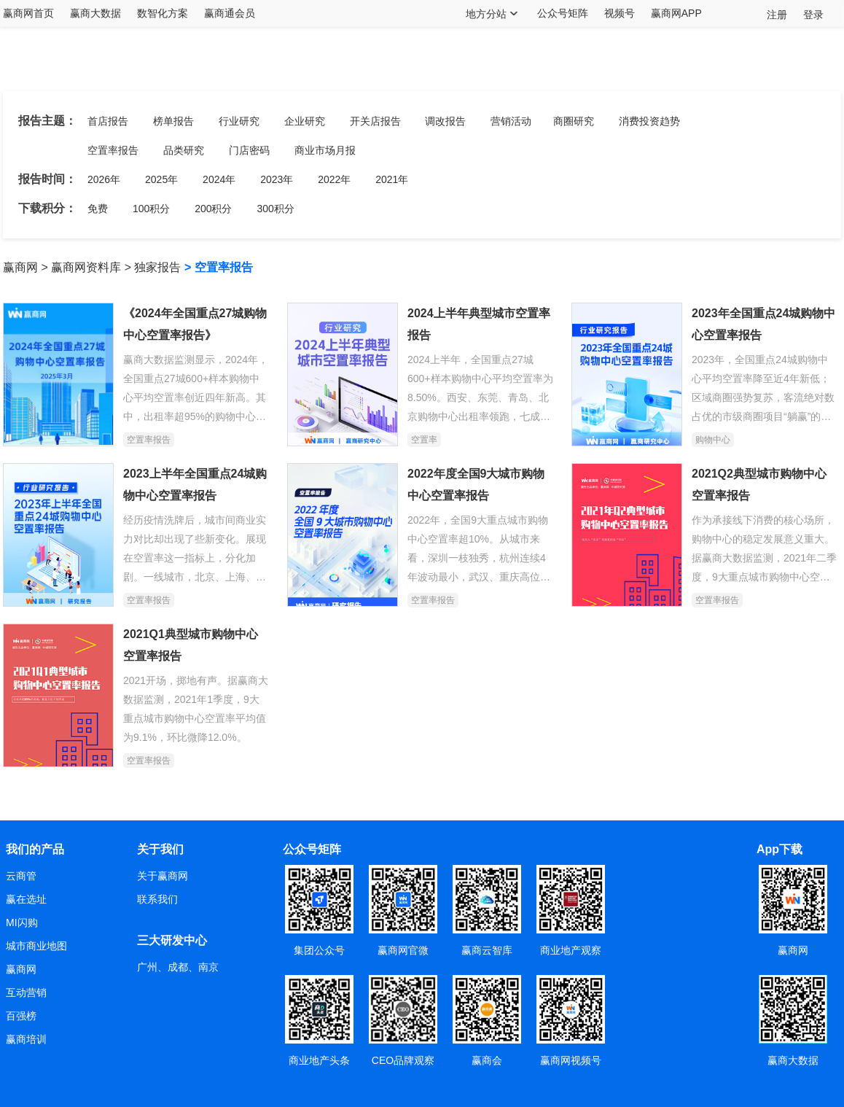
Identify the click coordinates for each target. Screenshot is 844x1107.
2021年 (391, 179)
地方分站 (486, 14)
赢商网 (20, 267)
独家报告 (157, 267)
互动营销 (26, 992)
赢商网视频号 (570, 1060)
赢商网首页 (28, 13)
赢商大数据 (95, 13)
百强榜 (21, 1016)
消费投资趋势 (649, 121)
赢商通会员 (229, 13)
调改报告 (445, 121)
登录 (813, 14)
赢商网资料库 (86, 267)
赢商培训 (26, 1039)
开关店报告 (375, 121)
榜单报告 (173, 121)
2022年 (334, 179)
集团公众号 (319, 950)
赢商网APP (676, 13)
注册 (777, 14)
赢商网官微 (403, 950)
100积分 (151, 208)
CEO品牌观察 (403, 1060)
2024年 (219, 179)
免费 (97, 208)
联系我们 (157, 899)
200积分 (213, 208)
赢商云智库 (486, 950)
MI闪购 (22, 922)
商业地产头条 (319, 1060)
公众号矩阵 (562, 13)
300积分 (275, 208)
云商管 (21, 876)
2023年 (276, 179)
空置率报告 (112, 150)
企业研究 (304, 121)
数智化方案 (162, 13)
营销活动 (511, 121)
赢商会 (487, 1060)
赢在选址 (26, 899)
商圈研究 (573, 121)
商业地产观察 (570, 950)
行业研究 (239, 121)
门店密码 (249, 150)
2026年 (103, 179)
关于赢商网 (162, 876)
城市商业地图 (36, 946)
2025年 (161, 179)
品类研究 (183, 150)
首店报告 (107, 121)
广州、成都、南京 (178, 967)
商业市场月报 (325, 150)
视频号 (619, 13)
